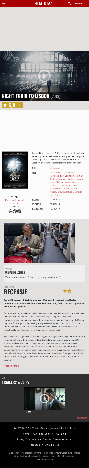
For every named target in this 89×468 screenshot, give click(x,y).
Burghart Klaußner (67, 179)
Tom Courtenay (67, 175)
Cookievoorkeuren (62, 439)
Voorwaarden (33, 439)
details (19, 105)
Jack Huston (71, 188)
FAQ (57, 433)
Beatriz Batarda (57, 188)
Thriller (15, 203)
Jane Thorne (56, 195)
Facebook (35, 444)
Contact (27, 433)
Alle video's (82, 417)
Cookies (47, 439)
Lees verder (12, 366)
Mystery (9, 200)
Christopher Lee (57, 172)
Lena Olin (60, 185)
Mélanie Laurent (63, 182)
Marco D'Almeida (74, 192)
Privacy (21, 439)
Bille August (55, 168)
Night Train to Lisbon (25, 95)
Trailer (27, 412)
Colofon (49, 433)
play (44, 75)
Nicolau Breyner (57, 192)
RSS (57, 444)
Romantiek (19, 200)
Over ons (38, 433)
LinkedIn (49, 444)
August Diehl (72, 185)
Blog (63, 433)
